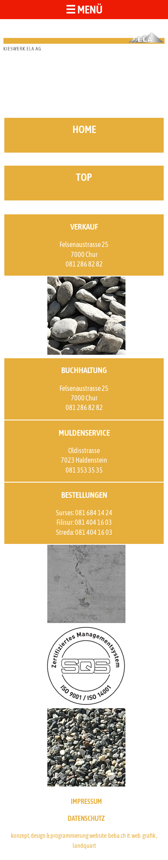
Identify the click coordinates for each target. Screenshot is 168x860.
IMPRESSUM (86, 801)
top (84, 177)
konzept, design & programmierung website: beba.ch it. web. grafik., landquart (84, 840)
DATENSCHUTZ (86, 818)
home (84, 129)
